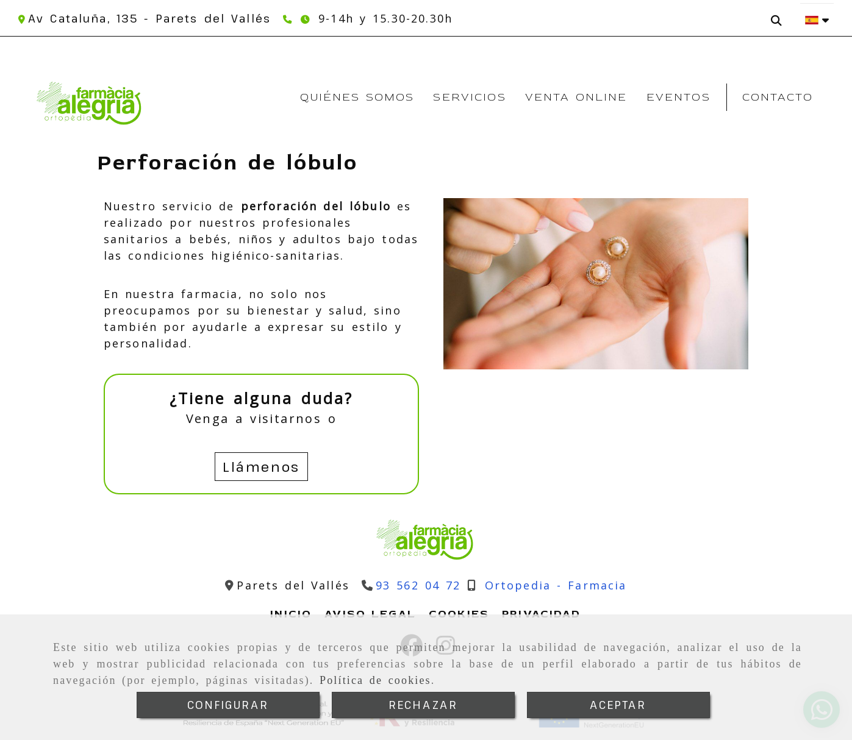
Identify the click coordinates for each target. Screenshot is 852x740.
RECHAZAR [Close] (422, 704)
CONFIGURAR (228, 704)
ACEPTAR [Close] (618, 704)
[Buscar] (779, 15)
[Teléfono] (289, 18)
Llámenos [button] (261, 466)
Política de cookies (375, 680)
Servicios (469, 97)
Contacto (777, 97)
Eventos (678, 97)
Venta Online (576, 97)
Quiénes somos (357, 97)
